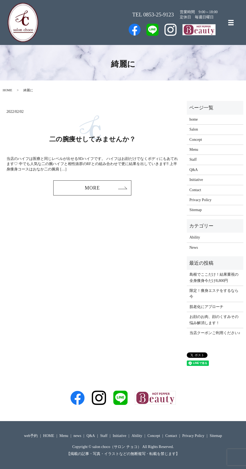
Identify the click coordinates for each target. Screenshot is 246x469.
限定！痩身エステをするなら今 (213, 294)
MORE (92, 188)
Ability (194, 237)
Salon (193, 129)
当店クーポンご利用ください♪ (214, 333)
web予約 (31, 436)
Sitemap (195, 210)
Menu (193, 150)
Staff (193, 160)
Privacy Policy (200, 200)
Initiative (196, 180)
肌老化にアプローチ (206, 307)
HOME (7, 90)
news (77, 436)
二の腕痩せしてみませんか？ (92, 139)
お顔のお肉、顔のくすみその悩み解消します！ (213, 320)
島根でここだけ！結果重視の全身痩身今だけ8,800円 (213, 277)
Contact (195, 190)
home (193, 119)
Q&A (193, 170)
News (193, 248)
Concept (195, 140)
